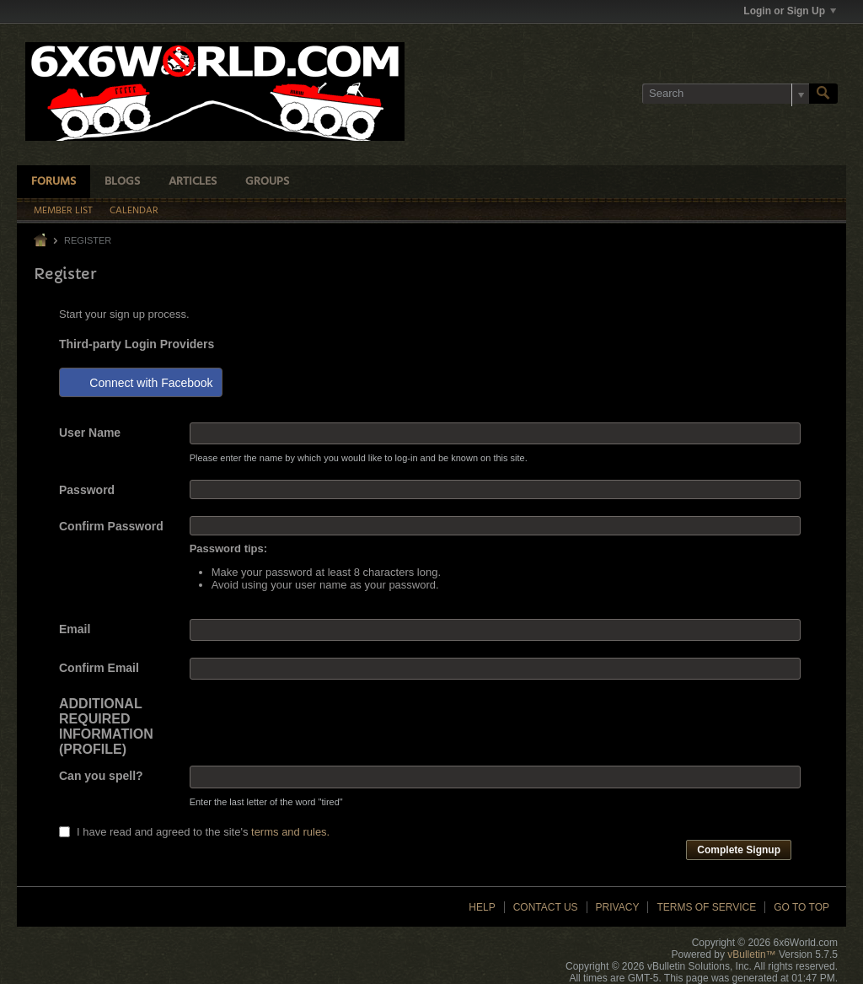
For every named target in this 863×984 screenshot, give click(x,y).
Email (74, 629)
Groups (267, 181)
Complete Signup (738, 850)
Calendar (134, 210)
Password (87, 490)
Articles (193, 181)
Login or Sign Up (789, 11)
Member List (63, 210)
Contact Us (545, 907)
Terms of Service (706, 907)
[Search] (725, 93)
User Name (90, 432)
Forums (53, 181)
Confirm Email (99, 668)
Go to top (801, 907)
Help (482, 907)
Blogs (122, 181)
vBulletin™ (751, 954)
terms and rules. (290, 831)
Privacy (618, 907)
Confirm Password (111, 526)
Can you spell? (101, 775)
